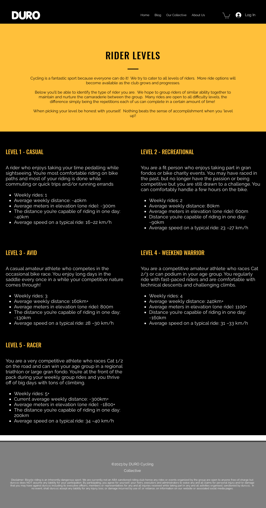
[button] (226, 15)
